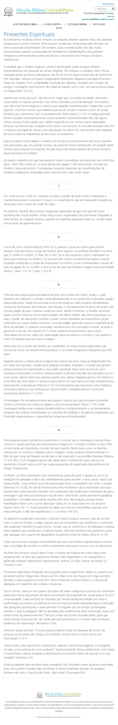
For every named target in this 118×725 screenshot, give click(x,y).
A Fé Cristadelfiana (25, 24)
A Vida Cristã (53, 24)
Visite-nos (99, 24)
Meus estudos (108, 4)
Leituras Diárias (77, 24)
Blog (59, 28)
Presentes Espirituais (29, 34)
